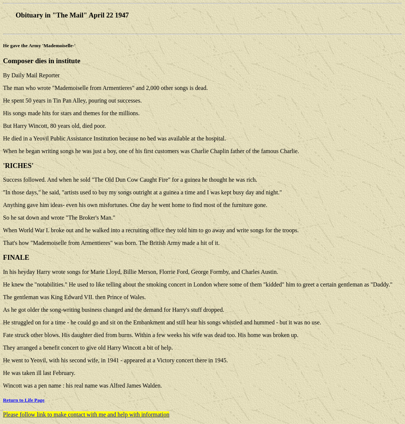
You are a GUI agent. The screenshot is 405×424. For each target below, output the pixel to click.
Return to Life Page (24, 400)
